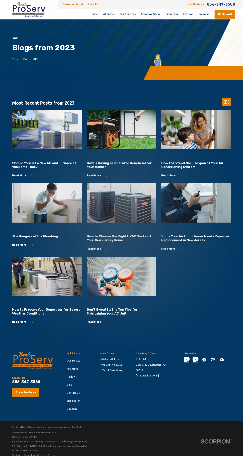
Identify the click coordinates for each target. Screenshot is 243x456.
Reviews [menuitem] (188, 14)
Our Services (74, 360)
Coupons (72, 408)
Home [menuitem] (94, 14)
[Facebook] (204, 360)
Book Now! (225, 14)
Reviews (72, 376)
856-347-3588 (221, 4)
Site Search (73, 400)
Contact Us (73, 392)
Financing (72, 368)
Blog (69, 384)
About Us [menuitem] (108, 14)
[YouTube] (222, 360)
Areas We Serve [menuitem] (151, 14)
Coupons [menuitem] (204, 14)
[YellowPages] (213, 360)
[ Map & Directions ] (111, 370)
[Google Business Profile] (186, 360)
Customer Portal (73, 4)
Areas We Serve (26, 392)
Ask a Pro (93, 4)
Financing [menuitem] (172, 14)
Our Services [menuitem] (128, 14)
